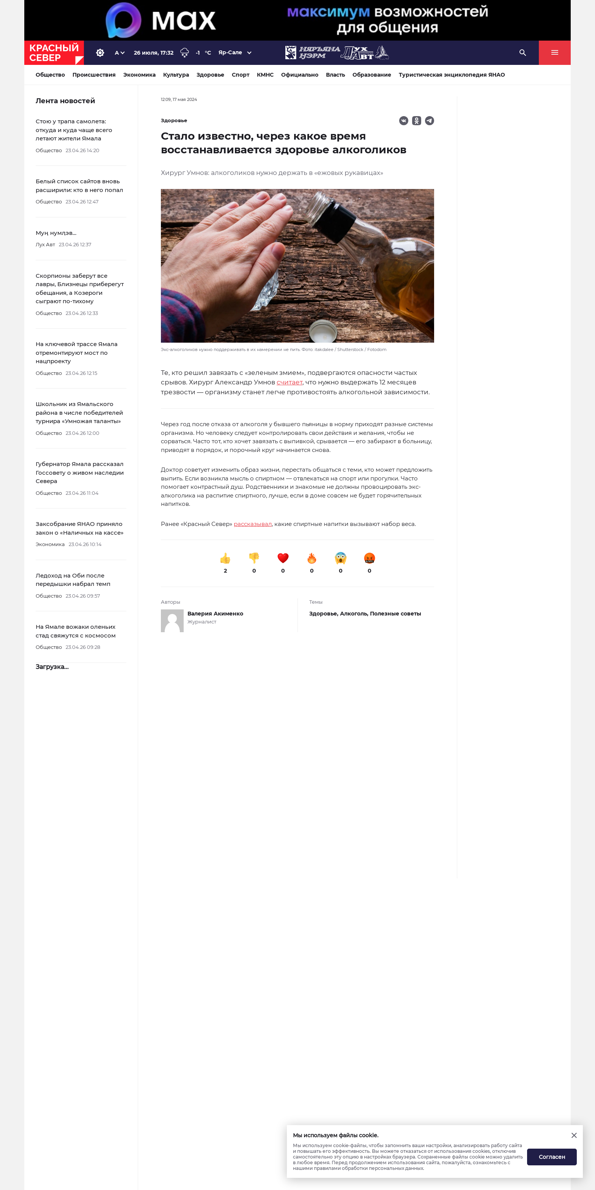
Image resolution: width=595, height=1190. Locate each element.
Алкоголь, (355, 613)
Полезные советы (395, 613)
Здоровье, (324, 613)
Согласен (552, 1157)
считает (289, 382)
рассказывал (253, 523)
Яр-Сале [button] (230, 52)
